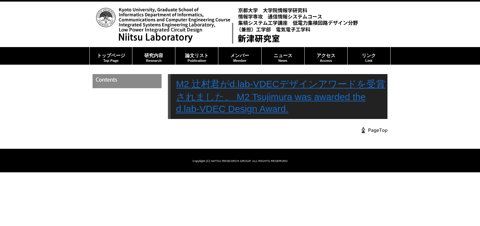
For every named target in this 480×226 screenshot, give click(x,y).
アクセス (326, 56)
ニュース (283, 56)
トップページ (111, 56)
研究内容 (153, 56)
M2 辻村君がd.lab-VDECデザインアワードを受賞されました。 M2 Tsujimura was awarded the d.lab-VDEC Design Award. (280, 96)
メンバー (239, 56)
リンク (369, 56)
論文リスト (196, 56)
